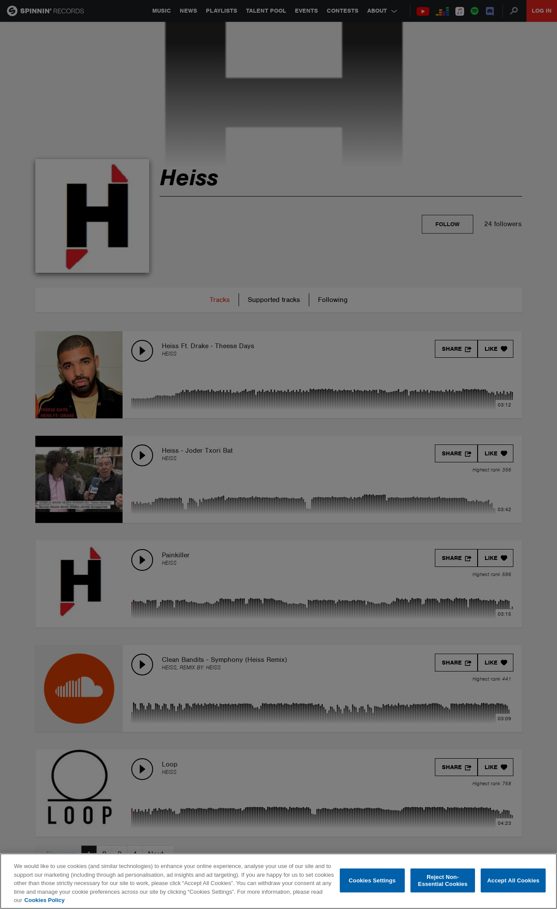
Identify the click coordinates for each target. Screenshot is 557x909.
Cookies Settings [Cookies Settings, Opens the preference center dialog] (372, 880)
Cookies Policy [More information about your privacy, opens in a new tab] (44, 900)
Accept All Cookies (513, 880)
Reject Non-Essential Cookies (442, 880)
